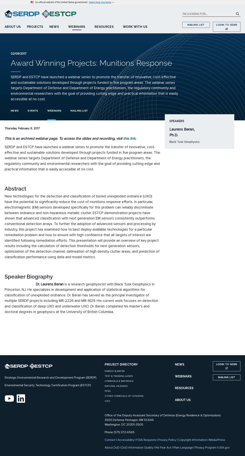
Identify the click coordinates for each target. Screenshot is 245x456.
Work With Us (135, 27)
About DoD (112, 447)
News (54, 27)
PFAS (108, 391)
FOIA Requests (146, 440)
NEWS (179, 364)
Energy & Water (115, 371)
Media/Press (217, 440)
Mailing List (195, 24)
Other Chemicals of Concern (124, 396)
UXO (107, 401)
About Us (13, 27)
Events (33, 110)
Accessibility (126, 440)
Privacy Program (205, 447)
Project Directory (121, 364)
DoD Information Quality (137, 447)
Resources (104, 27)
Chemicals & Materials (119, 381)
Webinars (76, 27)
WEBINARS (183, 376)
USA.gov (224, 447)
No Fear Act (163, 447)
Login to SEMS (226, 26)
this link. (129, 138)
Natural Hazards (116, 386)
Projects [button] (35, 27)
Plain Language (183, 447)
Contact (110, 440)
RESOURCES (184, 388)
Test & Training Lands (119, 376)
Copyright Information (192, 440)
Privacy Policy (167, 440)
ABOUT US (183, 400)
